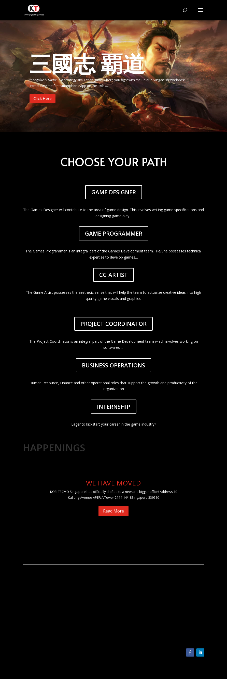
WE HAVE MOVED (113, 483)
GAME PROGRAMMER (113, 233)
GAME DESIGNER (113, 192)
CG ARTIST (113, 274)
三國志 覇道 (87, 63)
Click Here (42, 98)
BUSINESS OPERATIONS (113, 365)
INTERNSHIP (113, 406)
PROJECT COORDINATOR (113, 323)
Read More (113, 511)
